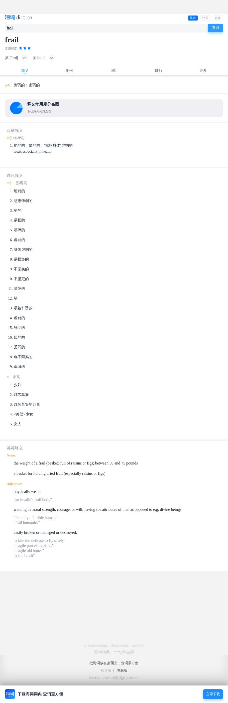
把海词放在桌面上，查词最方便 (114, 663)
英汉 (193, 18)
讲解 (158, 70)
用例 (69, 70)
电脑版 (122, 670)
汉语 (205, 18)
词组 (114, 70)
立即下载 (213, 694)
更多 (218, 18)
